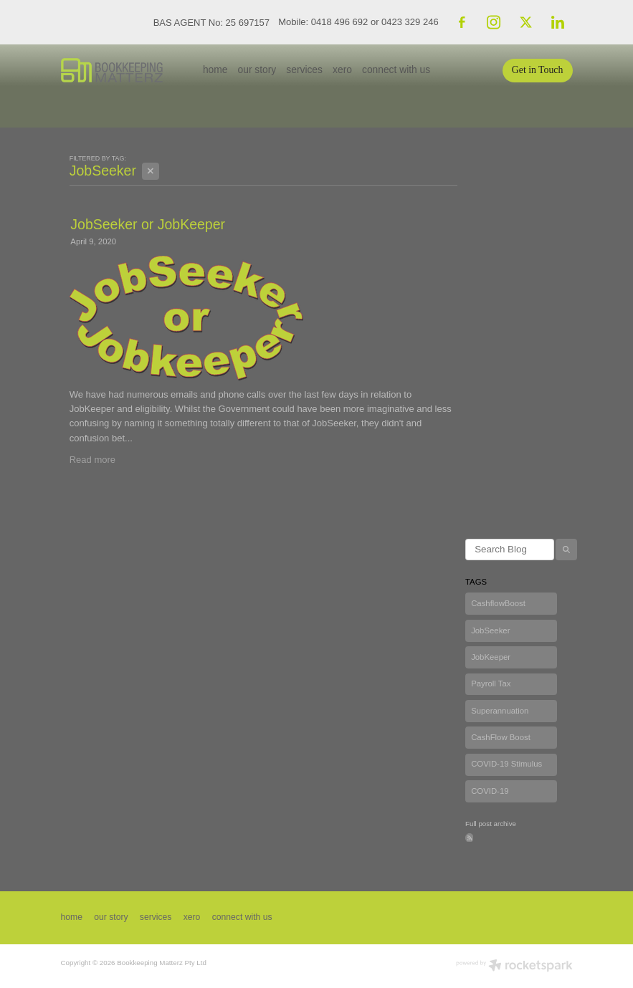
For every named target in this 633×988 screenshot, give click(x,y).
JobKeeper (490, 657)
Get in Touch (537, 69)
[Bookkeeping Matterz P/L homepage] (112, 70)
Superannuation (499, 710)
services (304, 69)
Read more (92, 459)
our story (257, 69)
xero (342, 69)
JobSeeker (490, 630)
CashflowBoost (498, 603)
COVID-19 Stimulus (506, 763)
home (215, 69)
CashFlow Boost (500, 737)
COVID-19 (489, 791)
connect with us (396, 69)
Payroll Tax (490, 683)
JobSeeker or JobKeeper (147, 224)
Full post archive (490, 824)
